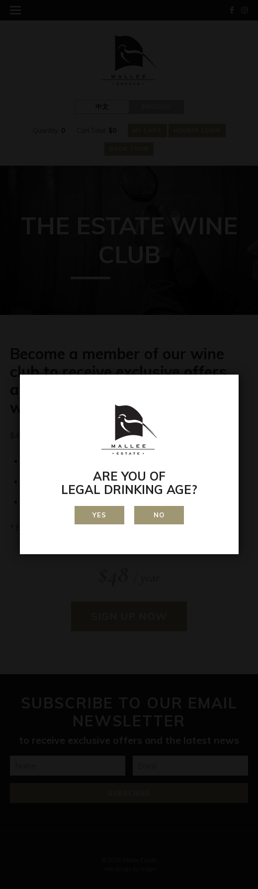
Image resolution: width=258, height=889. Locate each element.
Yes (99, 515)
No (159, 515)
